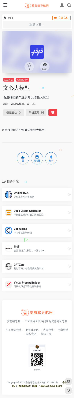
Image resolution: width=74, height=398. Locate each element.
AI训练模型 (22, 79)
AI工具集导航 (13, 329)
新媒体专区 (32, 329)
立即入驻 (61, 17)
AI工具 (31, 103)
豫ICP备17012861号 (47, 382)
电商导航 (63, 329)
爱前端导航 (31, 382)
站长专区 (31, 333)
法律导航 (48, 329)
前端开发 (46, 333)
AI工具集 (8, 79)
